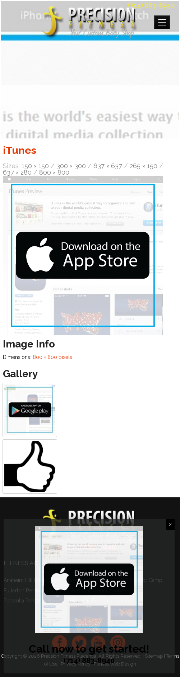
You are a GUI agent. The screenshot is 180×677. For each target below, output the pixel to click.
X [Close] (170, 524)
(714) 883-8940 (151, 5)
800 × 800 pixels (52, 357)
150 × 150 (35, 166)
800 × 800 (54, 172)
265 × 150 (143, 166)
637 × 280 (17, 172)
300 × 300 (71, 166)
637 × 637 (107, 166)
